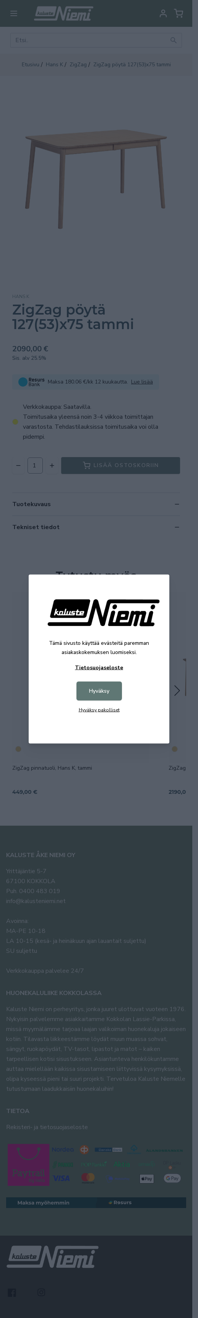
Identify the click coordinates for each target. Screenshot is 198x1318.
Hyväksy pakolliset (99, 710)
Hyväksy (99, 691)
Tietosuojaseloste (99, 667)
